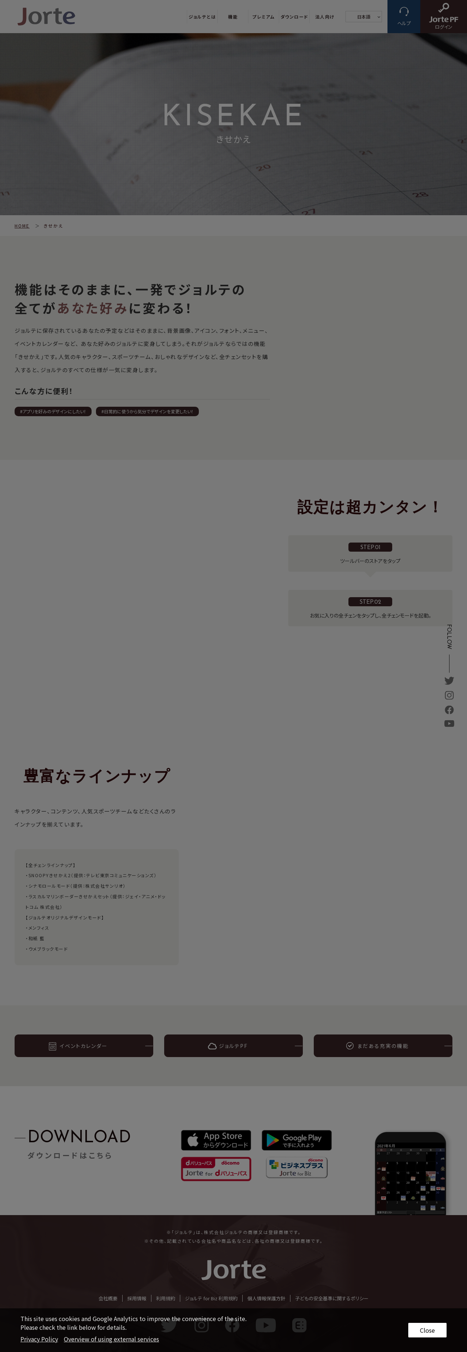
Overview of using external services (111, 1339)
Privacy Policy (39, 1339)
